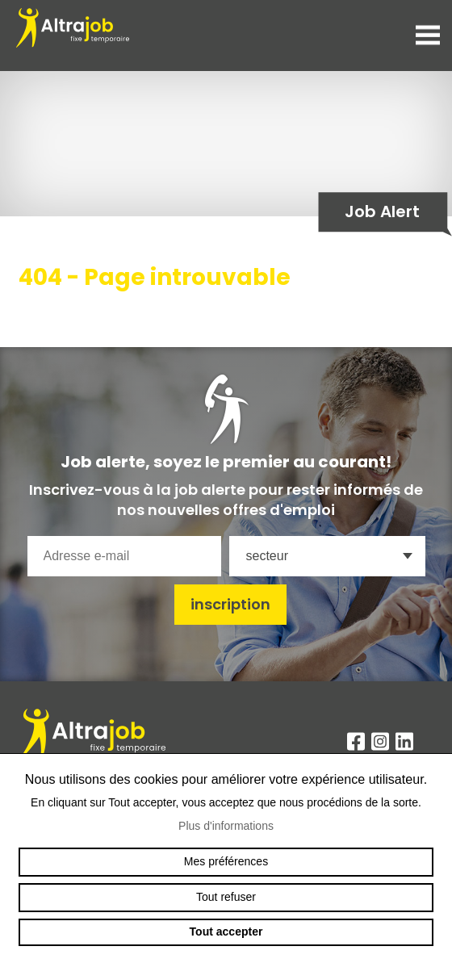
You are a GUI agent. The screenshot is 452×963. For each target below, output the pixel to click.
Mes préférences (226, 861)
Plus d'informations (226, 825)
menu (428, 35)
